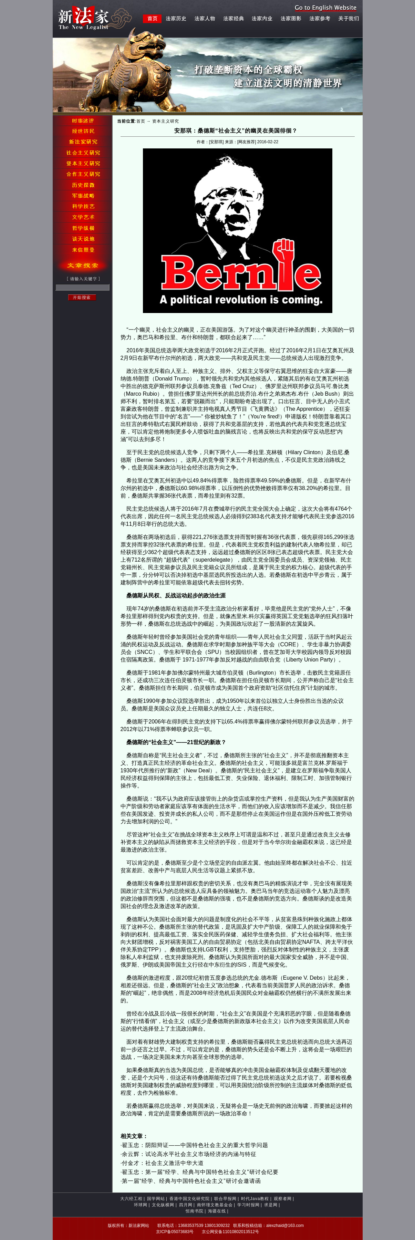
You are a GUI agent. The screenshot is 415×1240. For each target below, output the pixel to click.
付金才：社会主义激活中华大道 (163, 1163)
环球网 (140, 1204)
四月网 (186, 1204)
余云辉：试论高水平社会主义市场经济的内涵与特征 (189, 1154)
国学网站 (156, 1198)
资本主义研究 (165, 121)
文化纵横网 (163, 1204)
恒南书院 (195, 1211)
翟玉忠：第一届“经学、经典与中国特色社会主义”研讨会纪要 (200, 1172)
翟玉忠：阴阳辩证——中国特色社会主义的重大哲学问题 (195, 1145)
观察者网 (283, 1198)
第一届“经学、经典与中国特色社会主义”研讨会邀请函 (191, 1181)
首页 (140, 121)
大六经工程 (131, 1198)
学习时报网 (248, 1204)
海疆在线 (217, 1211)
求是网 (271, 1204)
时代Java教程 (255, 1198)
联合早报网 (225, 1198)
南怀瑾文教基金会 (215, 1204)
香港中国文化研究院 (189, 1198)
